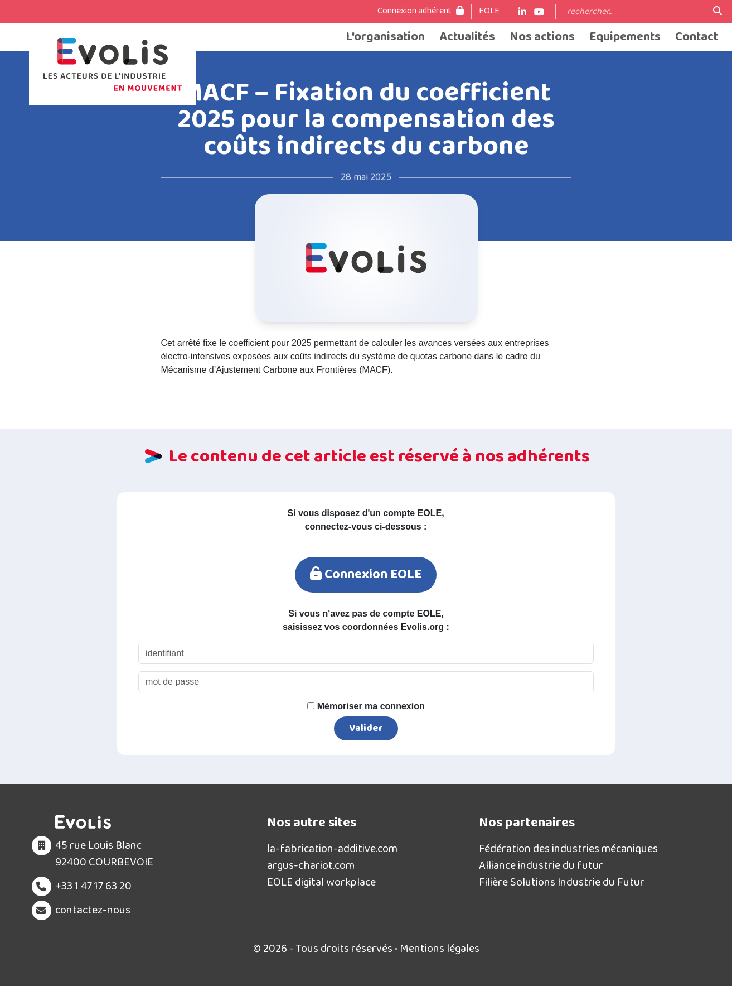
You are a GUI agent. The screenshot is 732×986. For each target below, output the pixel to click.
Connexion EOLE (365, 574)
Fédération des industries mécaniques (568, 849)
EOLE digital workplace (321, 882)
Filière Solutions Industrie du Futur (561, 882)
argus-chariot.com (311, 865)
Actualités (467, 37)
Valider (366, 728)
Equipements (625, 37)
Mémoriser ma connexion (365, 706)
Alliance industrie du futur (541, 865)
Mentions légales (439, 949)
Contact (696, 37)
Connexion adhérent (420, 11)
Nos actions (542, 37)
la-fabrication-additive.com (332, 849)
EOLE (489, 11)
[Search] (634, 11)
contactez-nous (92, 910)
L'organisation (385, 37)
